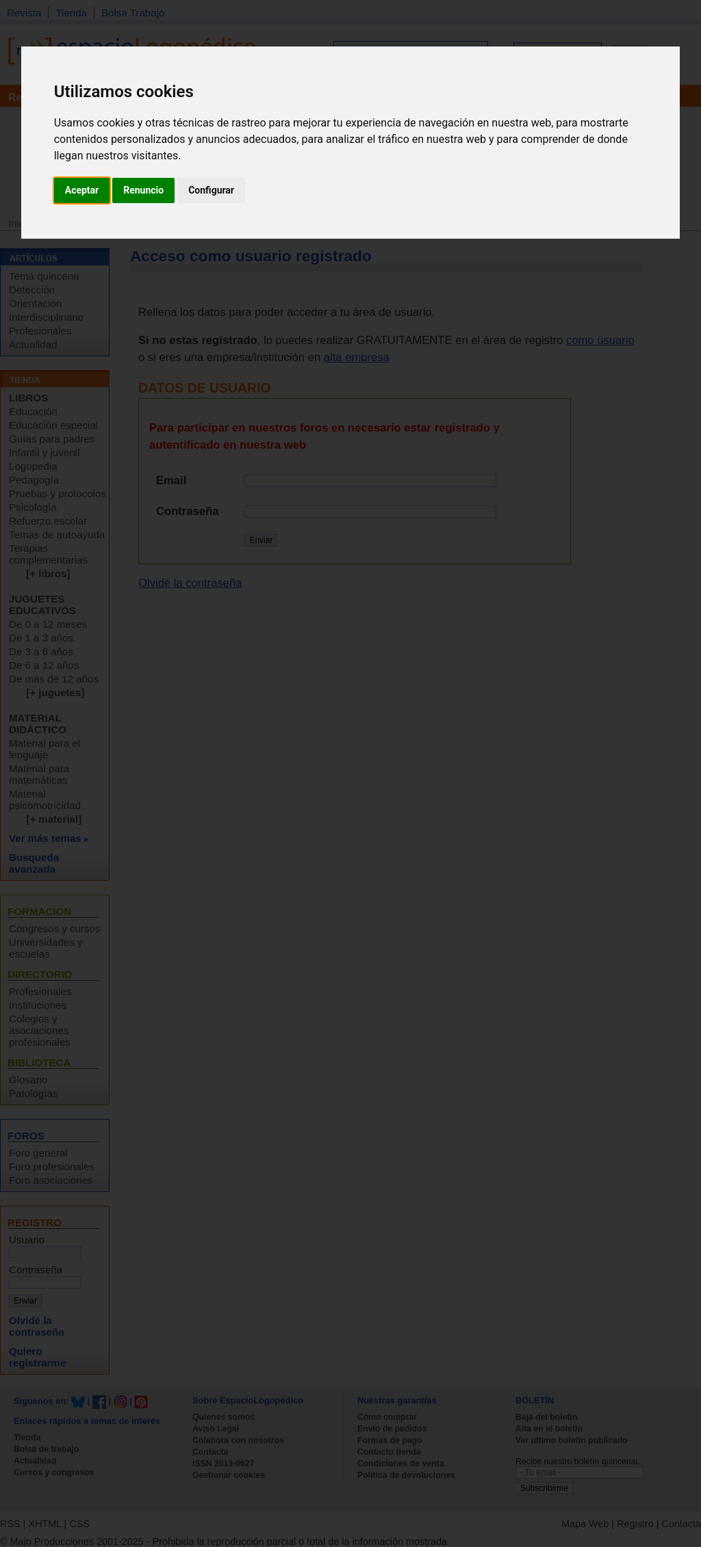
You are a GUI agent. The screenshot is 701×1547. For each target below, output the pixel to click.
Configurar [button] (211, 190)
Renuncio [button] (143, 190)
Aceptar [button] (82, 190)
